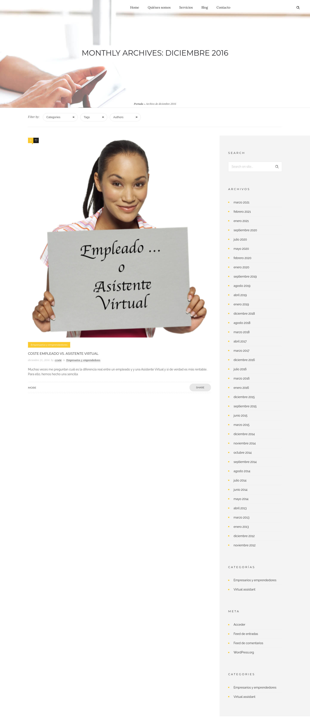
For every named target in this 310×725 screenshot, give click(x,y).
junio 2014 (240, 489)
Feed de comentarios (248, 643)
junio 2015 (240, 415)
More (32, 387)
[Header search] (297, 7)
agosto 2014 (242, 471)
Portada (138, 103)
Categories (53, 117)
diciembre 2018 (244, 313)
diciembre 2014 (244, 434)
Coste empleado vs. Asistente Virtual (63, 354)
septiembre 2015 (245, 406)
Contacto (223, 7)
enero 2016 (241, 387)
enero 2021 (241, 221)
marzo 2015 (242, 425)
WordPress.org (244, 652)
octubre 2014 (243, 452)
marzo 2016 (242, 378)
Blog (204, 7)
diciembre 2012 (244, 536)
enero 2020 (241, 267)
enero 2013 (241, 526)
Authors (118, 117)
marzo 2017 (241, 350)
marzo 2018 (242, 332)
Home (134, 7)
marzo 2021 (241, 202)
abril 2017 (240, 341)
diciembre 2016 (244, 360)
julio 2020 (240, 239)
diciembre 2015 (244, 397)
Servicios (186, 7)
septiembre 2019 (245, 276)
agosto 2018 (242, 323)
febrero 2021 (242, 211)
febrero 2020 (242, 258)
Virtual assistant (244, 589)
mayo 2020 (241, 248)
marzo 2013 (241, 517)
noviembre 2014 (245, 443)
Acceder (239, 624)
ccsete (58, 360)
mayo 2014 (241, 499)
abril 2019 (240, 295)
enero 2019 (241, 304)
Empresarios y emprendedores (255, 580)
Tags (87, 117)
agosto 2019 (242, 286)
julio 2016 (240, 369)
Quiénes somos (159, 7)
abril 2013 (240, 508)
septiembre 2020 (245, 230)
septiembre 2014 (245, 462)
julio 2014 (240, 480)
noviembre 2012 (245, 545)
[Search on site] (255, 167)
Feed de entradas (246, 634)
